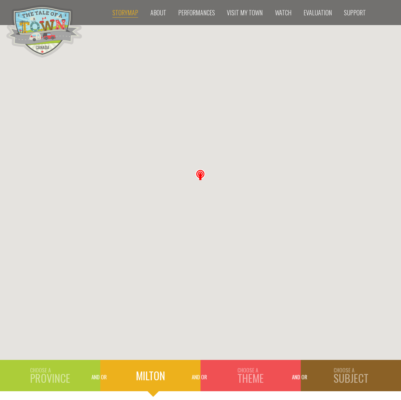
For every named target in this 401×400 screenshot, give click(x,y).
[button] (200, 174)
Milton (150, 375)
